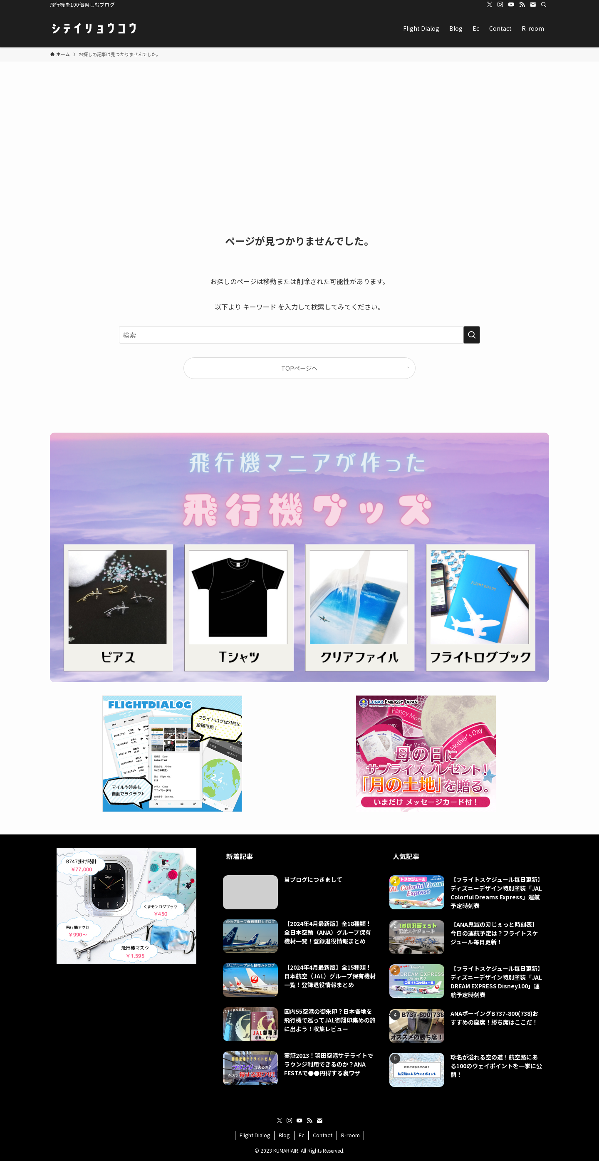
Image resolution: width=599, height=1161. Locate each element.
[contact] (532, 4)
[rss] (522, 4)
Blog (284, 1135)
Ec (301, 1135)
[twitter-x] (489, 4)
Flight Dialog (255, 1135)
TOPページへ (299, 368)
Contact (322, 1135)
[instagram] (500, 4)
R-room (350, 1135)
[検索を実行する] (471, 335)
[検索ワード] (299, 335)
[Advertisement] (299, 124)
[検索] (543, 4)
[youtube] (511, 4)
